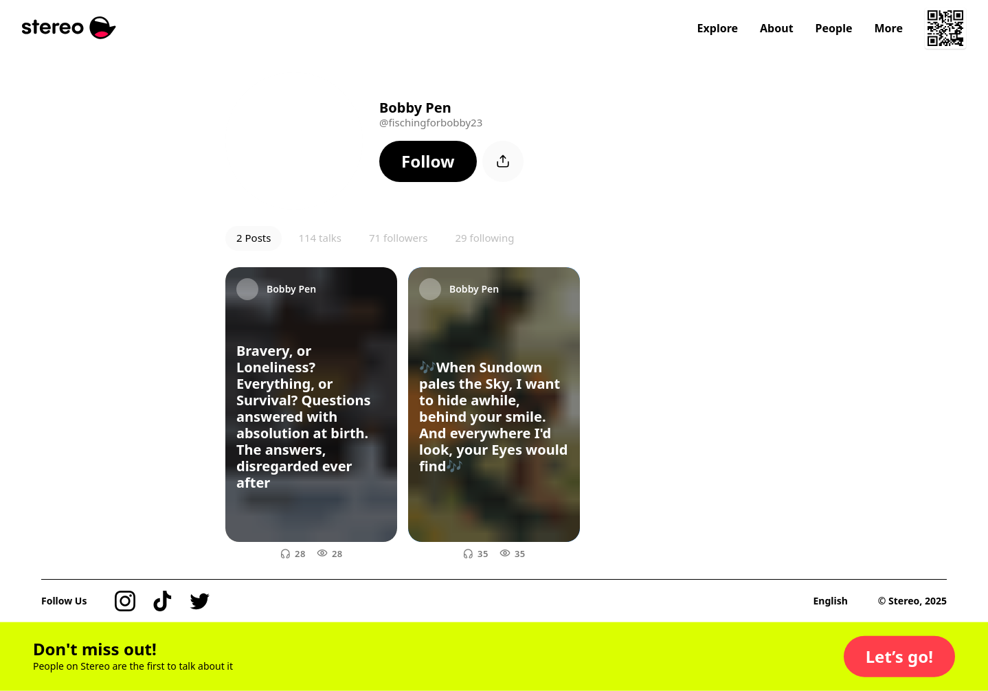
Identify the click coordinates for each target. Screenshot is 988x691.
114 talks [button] (319, 238)
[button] (428, 161)
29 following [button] (484, 238)
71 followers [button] (398, 238)
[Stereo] (69, 27)
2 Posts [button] (253, 238)
